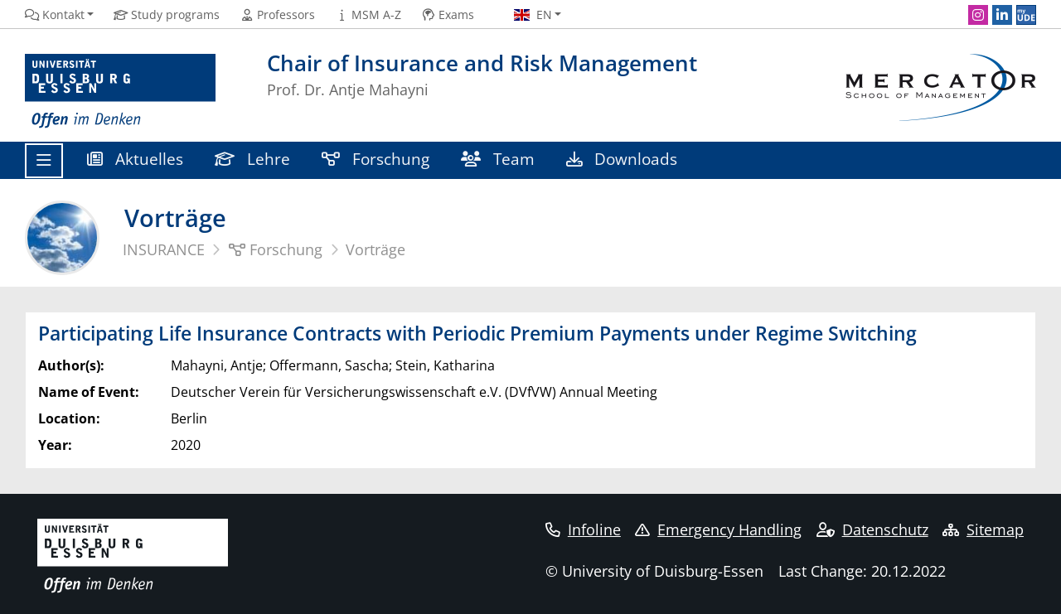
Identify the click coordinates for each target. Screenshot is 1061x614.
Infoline (583, 529)
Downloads (621, 158)
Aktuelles (135, 158)
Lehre (252, 158)
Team (498, 158)
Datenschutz (872, 529)
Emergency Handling (718, 529)
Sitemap (983, 529)
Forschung (375, 158)
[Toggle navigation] (44, 160)
